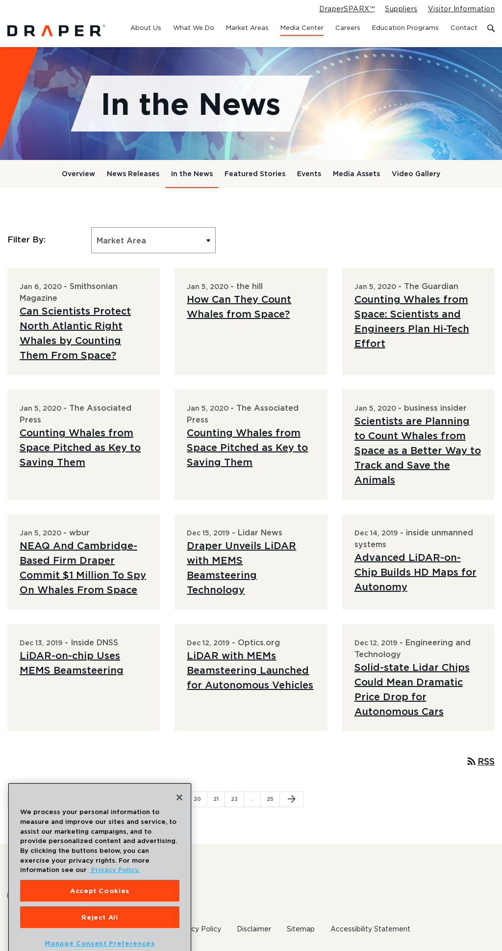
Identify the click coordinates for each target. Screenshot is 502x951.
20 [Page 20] (200, 798)
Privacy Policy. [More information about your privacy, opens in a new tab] (114, 884)
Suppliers (401, 8)
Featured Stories (255, 173)
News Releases (133, 173)
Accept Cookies (99, 905)
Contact (464, 27)
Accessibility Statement (370, 928)
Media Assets (356, 173)
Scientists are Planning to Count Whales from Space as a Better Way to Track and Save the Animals (417, 450)
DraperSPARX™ (347, 8)
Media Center (302, 27)
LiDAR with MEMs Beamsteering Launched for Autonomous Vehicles (250, 670)
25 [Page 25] (273, 798)
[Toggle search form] (491, 28)
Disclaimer (254, 928)
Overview (78, 173)
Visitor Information (461, 8)
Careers (347, 27)
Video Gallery (416, 173)
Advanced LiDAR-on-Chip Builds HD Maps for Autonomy (415, 572)
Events (309, 173)
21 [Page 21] (219, 798)
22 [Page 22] (237, 798)
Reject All (99, 931)
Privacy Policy (198, 928)
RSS (480, 761)
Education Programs (405, 27)
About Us (145, 27)
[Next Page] (291, 799)
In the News (192, 173)
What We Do (193, 27)
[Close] (179, 812)
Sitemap (301, 928)
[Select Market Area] (153, 240)
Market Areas (247, 27)
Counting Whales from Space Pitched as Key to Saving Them (80, 447)
